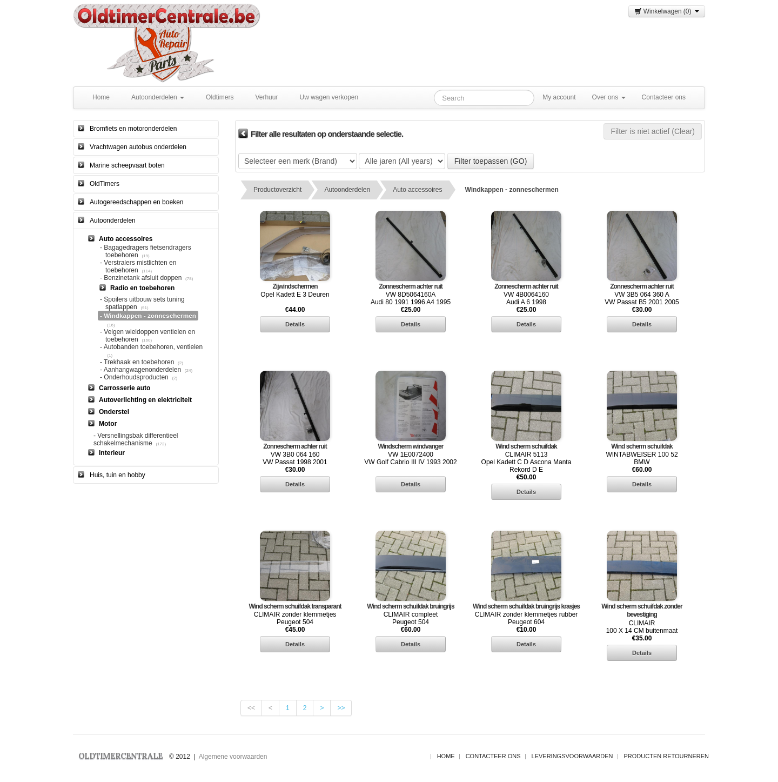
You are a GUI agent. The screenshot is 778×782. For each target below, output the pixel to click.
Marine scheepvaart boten (127, 165)
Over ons (609, 97)
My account (558, 97)
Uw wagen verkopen (328, 97)
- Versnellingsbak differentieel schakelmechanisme (135, 439)
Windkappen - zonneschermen (512, 189)
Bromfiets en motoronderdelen (133, 128)
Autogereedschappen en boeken (136, 202)
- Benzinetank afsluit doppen (141, 278)
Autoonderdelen (157, 97)
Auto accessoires (417, 189)
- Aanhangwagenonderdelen (140, 369)
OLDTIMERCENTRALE (120, 756)
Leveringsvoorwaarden (572, 756)
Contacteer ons (664, 97)
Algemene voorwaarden (233, 756)
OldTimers (104, 184)
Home (101, 97)
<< (251, 708)
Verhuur (266, 97)
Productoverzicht (277, 189)
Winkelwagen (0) (666, 11)
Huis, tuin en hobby (117, 475)
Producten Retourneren (666, 756)
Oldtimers (219, 97)
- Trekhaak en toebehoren (137, 362)
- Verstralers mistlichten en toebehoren (138, 266)
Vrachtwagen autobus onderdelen (138, 147)
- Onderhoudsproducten (134, 377)
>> (341, 708)
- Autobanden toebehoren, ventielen (151, 347)
